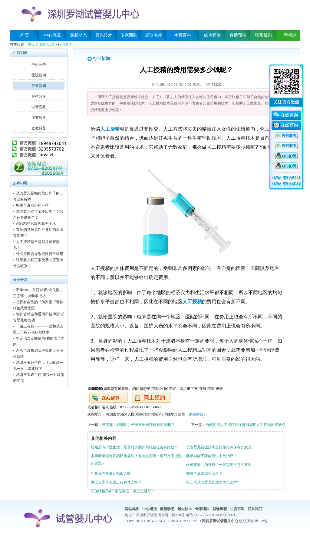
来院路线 (196, 414)
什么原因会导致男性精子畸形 (39, 254)
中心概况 (52, 35)
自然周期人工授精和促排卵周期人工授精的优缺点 (245, 425)
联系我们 (263, 35)
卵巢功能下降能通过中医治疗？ (211, 456)
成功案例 (212, 35)
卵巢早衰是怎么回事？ (204, 473)
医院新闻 (38, 75)
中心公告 (38, 64)
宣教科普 (38, 128)
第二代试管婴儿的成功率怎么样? (212, 482)
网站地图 (132, 509)
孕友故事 (38, 117)
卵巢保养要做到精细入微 (111, 473)
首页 (31, 44)
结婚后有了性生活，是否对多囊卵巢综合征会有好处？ (134, 447)
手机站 (288, 35)
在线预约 (286, 126)
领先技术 (103, 35)
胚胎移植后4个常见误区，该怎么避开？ (123, 491)
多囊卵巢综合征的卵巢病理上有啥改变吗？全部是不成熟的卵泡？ (136, 459)
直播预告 (237, 35)
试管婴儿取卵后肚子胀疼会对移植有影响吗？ (138, 425)
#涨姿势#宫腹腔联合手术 (36, 223)
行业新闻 (65, 44)
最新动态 (78, 35)
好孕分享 (38, 96)
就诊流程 (153, 35)
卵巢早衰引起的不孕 (32, 205)
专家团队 (128, 35)
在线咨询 (286, 116)
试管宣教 (38, 107)
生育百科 (182, 35)
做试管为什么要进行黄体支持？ (116, 482)
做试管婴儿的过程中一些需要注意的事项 (219, 465)
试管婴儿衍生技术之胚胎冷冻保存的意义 (219, 447)
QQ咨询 (286, 136)
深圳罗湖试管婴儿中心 (220, 521)
